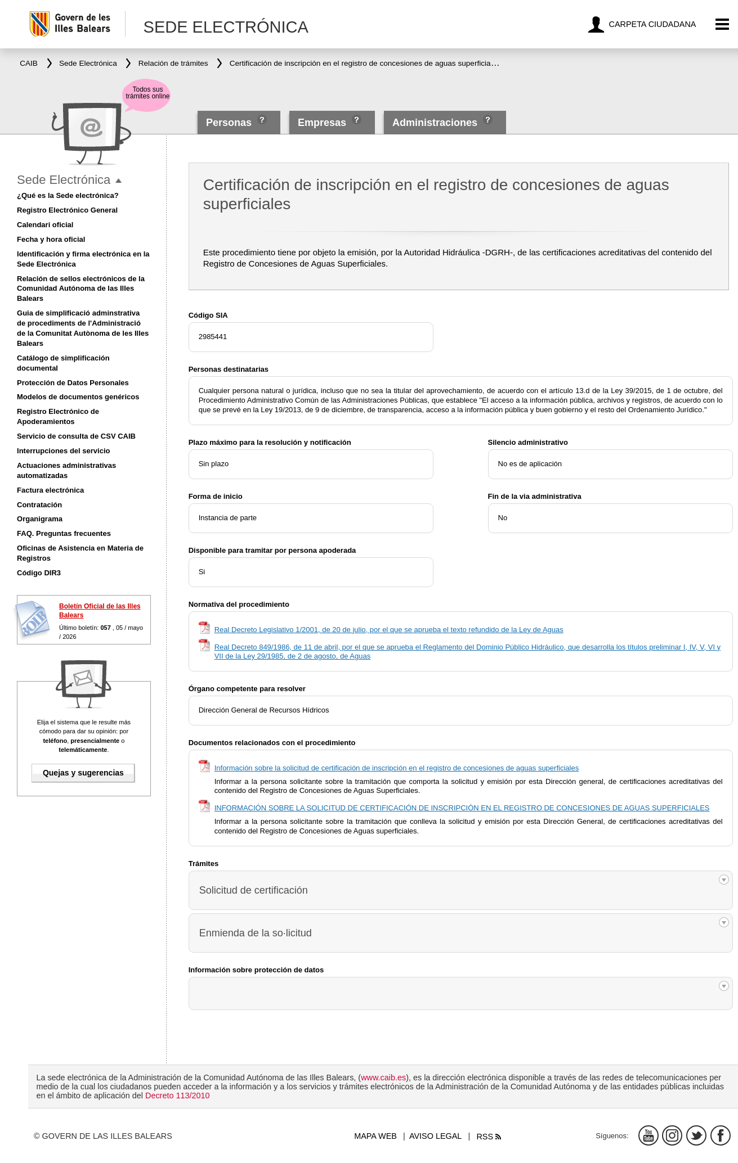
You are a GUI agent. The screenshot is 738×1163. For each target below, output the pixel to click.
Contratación (39, 505)
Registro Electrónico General (67, 210)
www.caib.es (383, 1077)
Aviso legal (435, 1136)
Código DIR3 (39, 573)
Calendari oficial (45, 224)
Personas (230, 122)
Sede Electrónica (63, 180)
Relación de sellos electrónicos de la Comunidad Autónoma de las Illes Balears (81, 288)
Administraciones (434, 122)
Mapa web (375, 1136)
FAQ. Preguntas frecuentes (64, 533)
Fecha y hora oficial (51, 239)
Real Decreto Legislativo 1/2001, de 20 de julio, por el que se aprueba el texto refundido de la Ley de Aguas (388, 629)
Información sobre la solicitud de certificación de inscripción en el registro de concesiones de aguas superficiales (396, 768)
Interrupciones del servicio (63, 451)
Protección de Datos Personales (73, 382)
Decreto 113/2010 (177, 1095)
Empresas (322, 122)
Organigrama (39, 519)
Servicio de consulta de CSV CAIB (76, 436)
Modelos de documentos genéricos (78, 397)
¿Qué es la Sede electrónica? (68, 195)
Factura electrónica (50, 490)
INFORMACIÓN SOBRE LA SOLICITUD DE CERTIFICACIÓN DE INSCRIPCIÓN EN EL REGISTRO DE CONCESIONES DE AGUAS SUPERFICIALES (462, 808)
